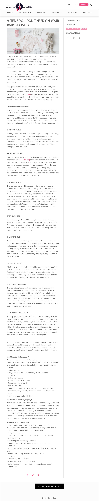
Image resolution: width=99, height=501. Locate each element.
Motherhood (25, 13)
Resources (72, 13)
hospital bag (24, 160)
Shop (69, 4)
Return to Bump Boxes (49, 486)
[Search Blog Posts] (91, 5)
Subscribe (84, 4)
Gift (76, 4)
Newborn (41, 13)
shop (29, 94)
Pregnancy (56, 13)
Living (10, 13)
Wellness (87, 13)
